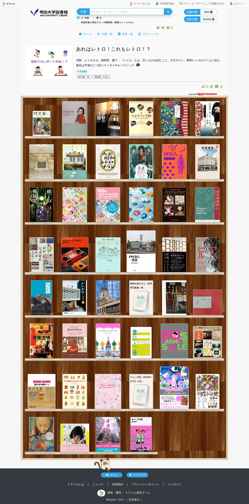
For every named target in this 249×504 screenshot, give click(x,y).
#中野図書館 (82, 71)
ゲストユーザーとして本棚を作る (201, 3)
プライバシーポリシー (146, 484)
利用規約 (118, 484)
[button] (158, 28)
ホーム (85, 34)
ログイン (237, 3)
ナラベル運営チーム (137, 492)
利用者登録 (165, 3)
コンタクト (175, 484)
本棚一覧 (104, 34)
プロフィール (149, 34)
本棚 (85, 17)
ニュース (98, 484)
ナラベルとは (140, 4)
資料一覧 (125, 34)
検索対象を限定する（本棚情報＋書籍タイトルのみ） (108, 22)
